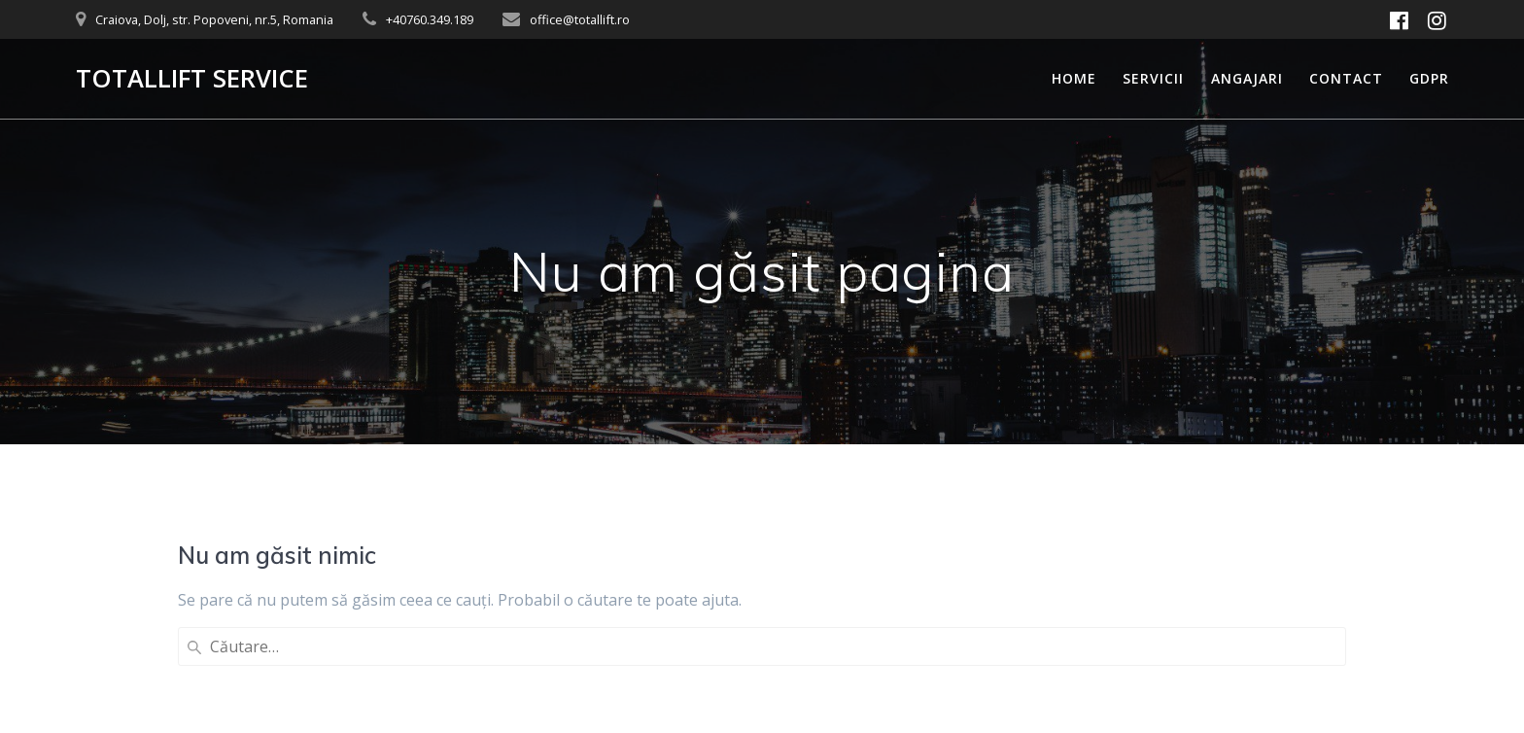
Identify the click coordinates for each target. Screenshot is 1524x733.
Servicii (1153, 78)
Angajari (1247, 78)
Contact (1346, 78)
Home (1074, 78)
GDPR (1429, 78)
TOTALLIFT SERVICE (192, 78)
